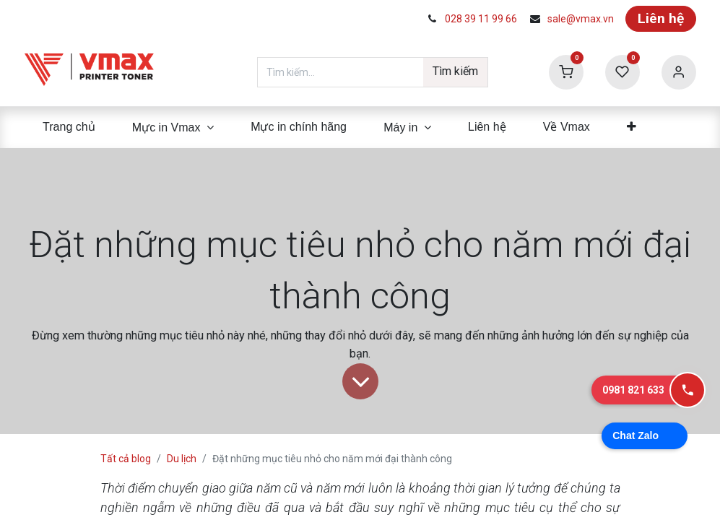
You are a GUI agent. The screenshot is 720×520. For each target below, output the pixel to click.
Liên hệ (661, 18)
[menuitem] (69, 127)
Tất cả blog (125, 458)
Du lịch (181, 458)
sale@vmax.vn (580, 19)
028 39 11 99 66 (481, 19)
